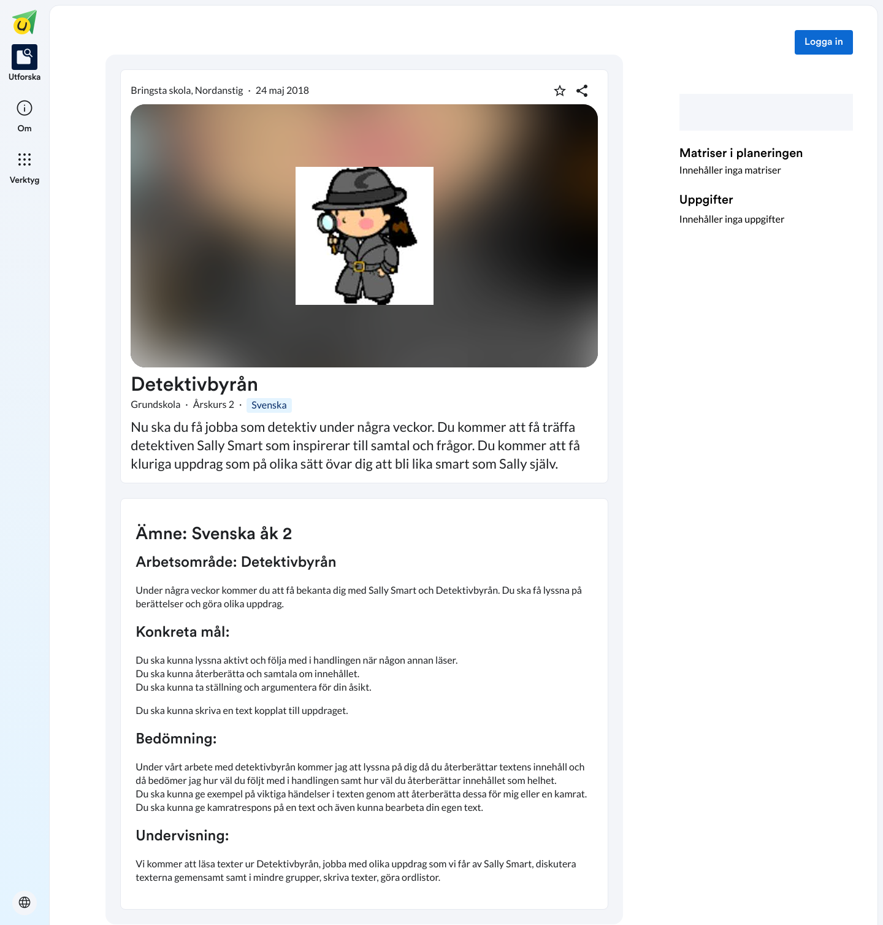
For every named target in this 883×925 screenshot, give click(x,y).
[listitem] (25, 63)
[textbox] (364, 704)
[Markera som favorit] (560, 91)
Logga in (824, 42)
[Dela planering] (582, 91)
